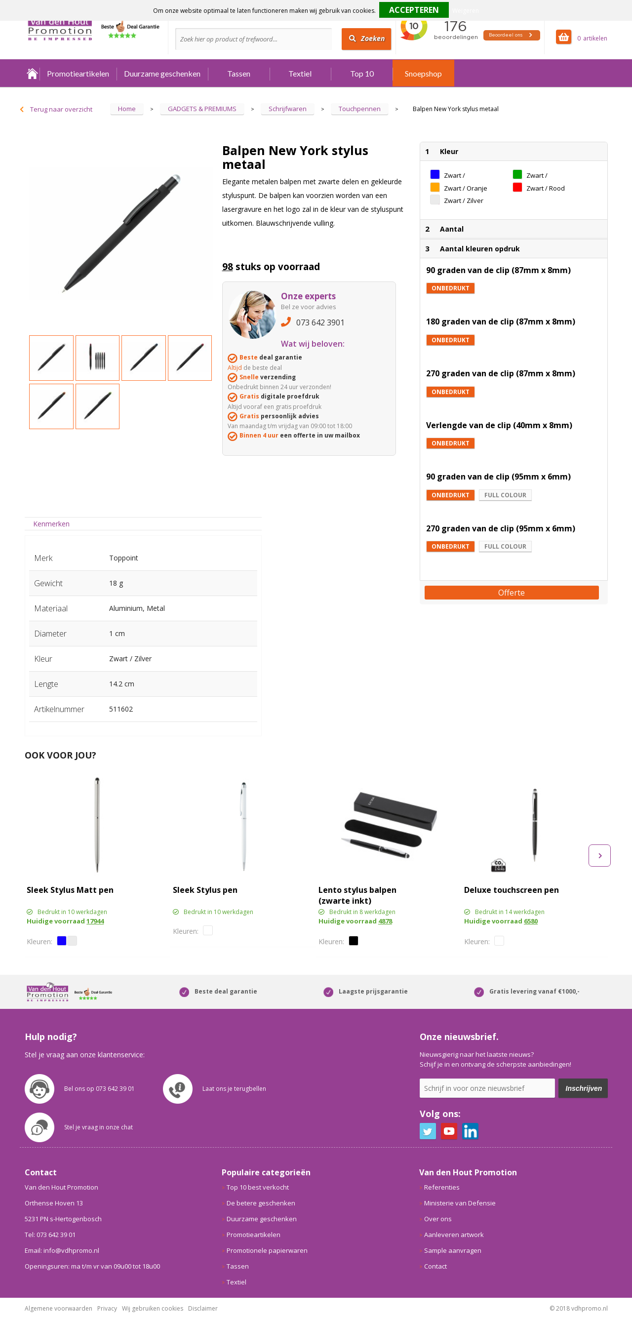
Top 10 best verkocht (258, 1187)
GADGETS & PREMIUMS (202, 108)
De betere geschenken (261, 1203)
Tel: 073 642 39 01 (50, 1234)
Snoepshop (423, 73)
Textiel (300, 73)
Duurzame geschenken (162, 73)
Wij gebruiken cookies (152, 1308)
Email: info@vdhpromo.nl (62, 1250)
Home (32, 73)
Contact (435, 1266)
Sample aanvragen (452, 1250)
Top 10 (362, 73)
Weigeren (465, 10)
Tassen (238, 73)
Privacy (107, 1308)
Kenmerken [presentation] (51, 523)
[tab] (52, 523)
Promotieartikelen (78, 73)
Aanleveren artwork (454, 1234)
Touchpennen (360, 108)
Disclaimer (203, 1308)
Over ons (438, 1218)
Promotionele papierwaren (267, 1250)
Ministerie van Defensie (460, 1203)
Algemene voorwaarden (58, 1308)
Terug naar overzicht (61, 109)
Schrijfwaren (288, 108)
